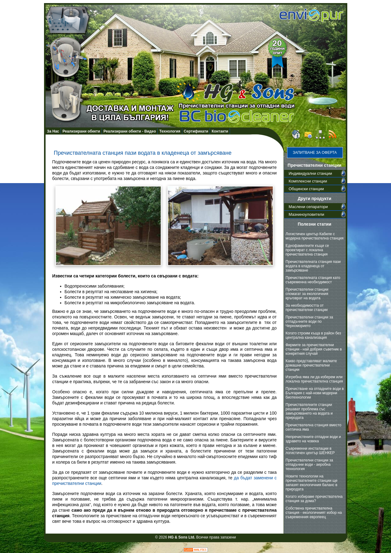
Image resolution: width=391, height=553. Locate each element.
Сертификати (196, 131)
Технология (169, 131)
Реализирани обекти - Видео (129, 131)
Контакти (220, 131)
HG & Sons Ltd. (181, 537)
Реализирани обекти (81, 131)
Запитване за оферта (315, 152)
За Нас (53, 131)
